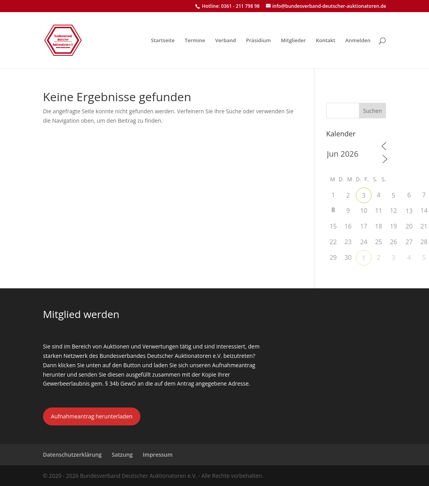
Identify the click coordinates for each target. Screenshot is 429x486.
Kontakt (326, 41)
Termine (195, 41)
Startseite (163, 41)
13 (409, 211)
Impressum (157, 454)
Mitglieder (293, 41)
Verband (225, 41)
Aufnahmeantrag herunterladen (91, 416)
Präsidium (258, 41)
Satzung (122, 454)
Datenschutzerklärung (72, 454)
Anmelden (357, 41)
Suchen (372, 110)
